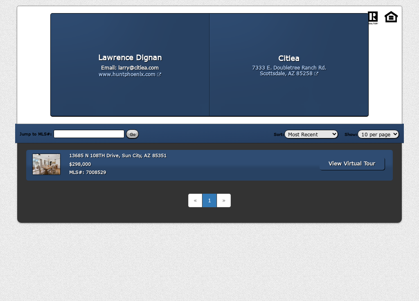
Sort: (279, 134)
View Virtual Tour (352, 163)
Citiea (289, 58)
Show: (351, 134)
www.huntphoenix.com (130, 74)
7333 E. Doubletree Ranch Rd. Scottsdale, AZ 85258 (289, 70)
